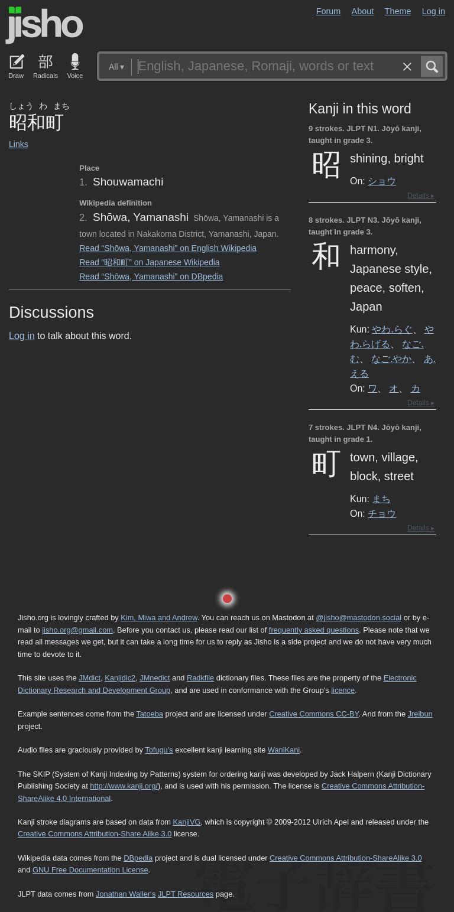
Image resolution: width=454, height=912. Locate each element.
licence (343, 690)
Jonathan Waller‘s (125, 894)
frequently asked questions (314, 630)
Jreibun (420, 713)
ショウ (382, 180)
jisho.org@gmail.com (77, 630)
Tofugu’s (159, 749)
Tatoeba (149, 713)
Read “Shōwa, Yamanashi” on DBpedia (151, 276)
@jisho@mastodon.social (358, 617)
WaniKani (284, 749)
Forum (328, 11)
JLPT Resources (185, 894)
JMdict (89, 677)
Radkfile (200, 677)
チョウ (382, 513)
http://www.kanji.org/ (124, 785)
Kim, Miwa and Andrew (159, 617)
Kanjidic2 (120, 677)
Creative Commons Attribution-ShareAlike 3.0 (345, 858)
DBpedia (138, 858)
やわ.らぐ (392, 329)
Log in (433, 11)
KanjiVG (186, 821)
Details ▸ (420, 195)
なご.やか (391, 358)
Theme (398, 11)
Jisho (44, 25)
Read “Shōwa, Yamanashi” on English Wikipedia (168, 248)
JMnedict (155, 677)
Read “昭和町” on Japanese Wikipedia (149, 262)
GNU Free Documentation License (90, 869)
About (363, 11)
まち (381, 498)
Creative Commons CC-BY (313, 713)
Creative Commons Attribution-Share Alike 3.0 (94, 833)
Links (18, 144)
